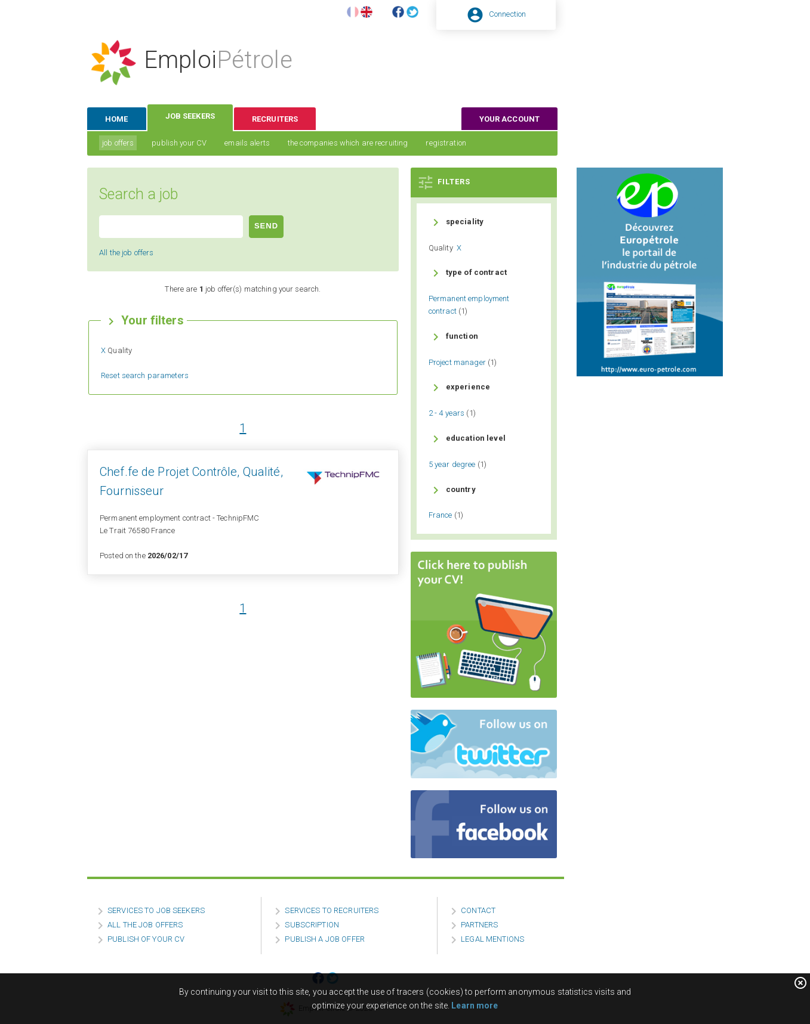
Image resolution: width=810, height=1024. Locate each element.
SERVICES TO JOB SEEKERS (156, 910)
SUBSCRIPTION (312, 924)
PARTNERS (479, 924)
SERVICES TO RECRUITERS (331, 910)
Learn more (474, 1005)
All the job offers (126, 252)
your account (509, 119)
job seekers (190, 116)
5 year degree (452, 464)
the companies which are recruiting (348, 142)
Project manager (457, 362)
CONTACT (478, 910)
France (440, 515)
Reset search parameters (145, 375)
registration (446, 142)
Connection (507, 14)
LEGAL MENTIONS (492, 939)
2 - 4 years (446, 413)
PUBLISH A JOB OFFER (324, 939)
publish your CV (179, 142)
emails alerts (247, 142)
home (116, 119)
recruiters (275, 119)
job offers (118, 142)
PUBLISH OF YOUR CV (145, 939)
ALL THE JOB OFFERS (145, 924)
